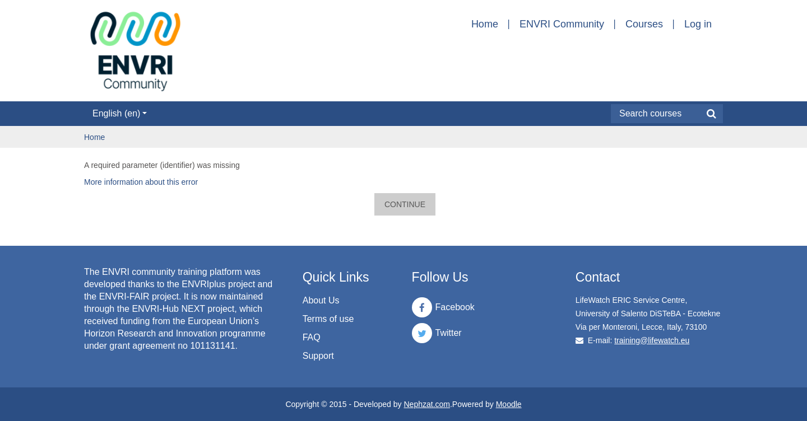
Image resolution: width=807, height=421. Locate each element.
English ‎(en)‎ (119, 113)
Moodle (509, 404)
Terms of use (328, 319)
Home (484, 24)
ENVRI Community (562, 24)
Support (318, 356)
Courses (644, 24)
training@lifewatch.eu (651, 340)
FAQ (312, 337)
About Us (321, 300)
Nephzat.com (426, 404)
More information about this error (141, 181)
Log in (698, 24)
